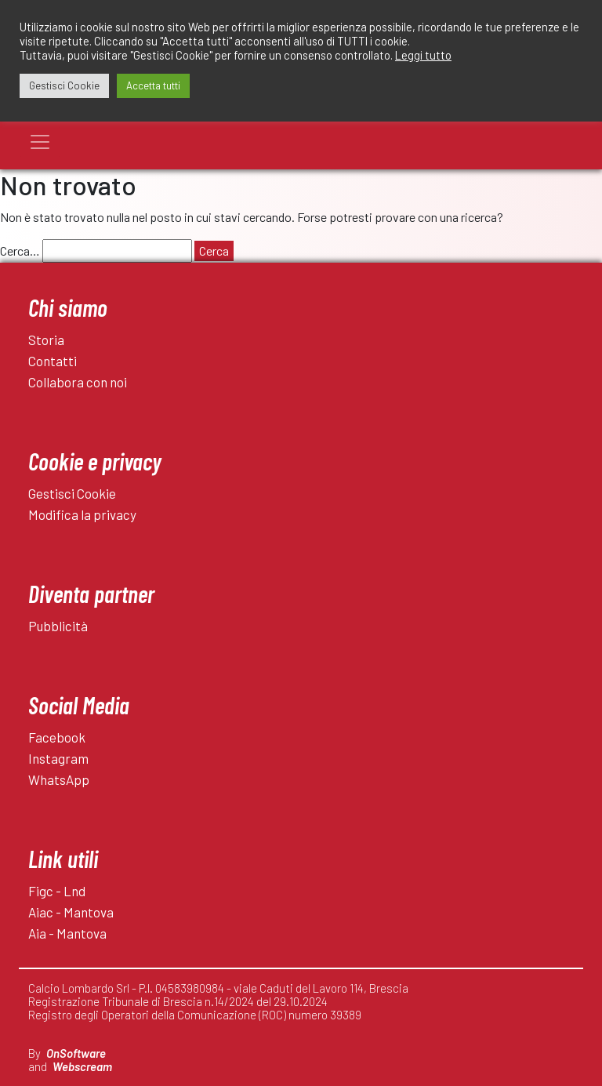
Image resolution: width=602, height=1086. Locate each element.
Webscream (82, 1066)
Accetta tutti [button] (153, 85)
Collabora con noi (77, 382)
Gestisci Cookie (72, 493)
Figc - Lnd (56, 891)
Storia (46, 339)
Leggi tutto (423, 55)
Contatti (52, 361)
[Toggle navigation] (40, 142)
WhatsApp (58, 779)
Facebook (56, 737)
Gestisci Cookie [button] (64, 85)
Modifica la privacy (82, 514)
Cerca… (20, 250)
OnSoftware (76, 1053)
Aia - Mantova (67, 933)
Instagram (58, 758)
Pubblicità (58, 626)
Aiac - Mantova (71, 912)
